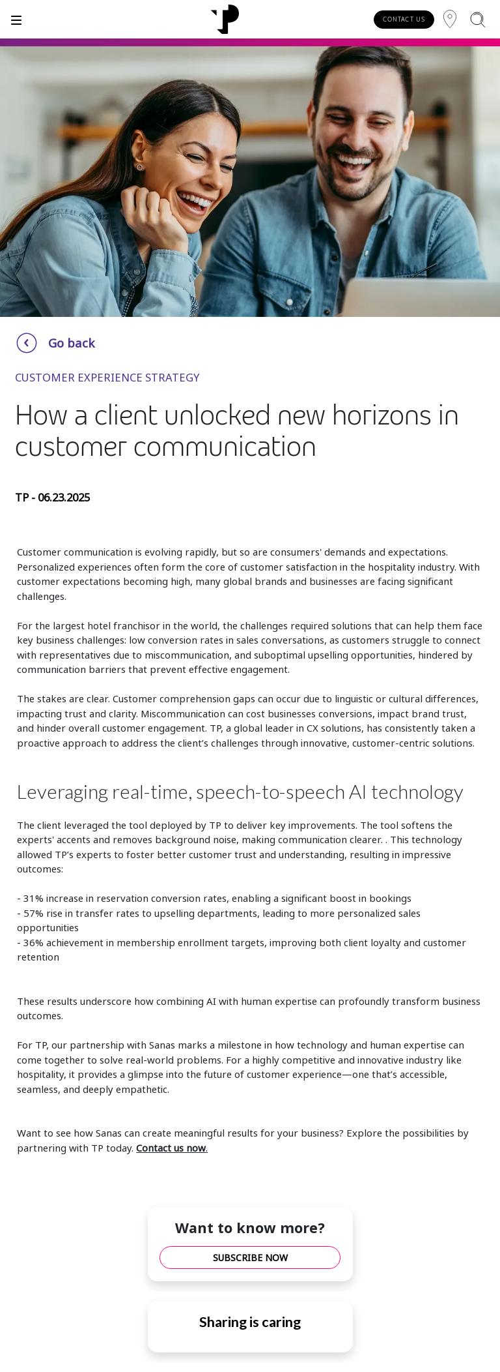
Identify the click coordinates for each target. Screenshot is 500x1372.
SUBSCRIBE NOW (250, 1257)
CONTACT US (404, 19)
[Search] (477, 19)
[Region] (449, 19)
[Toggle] (16, 19)
